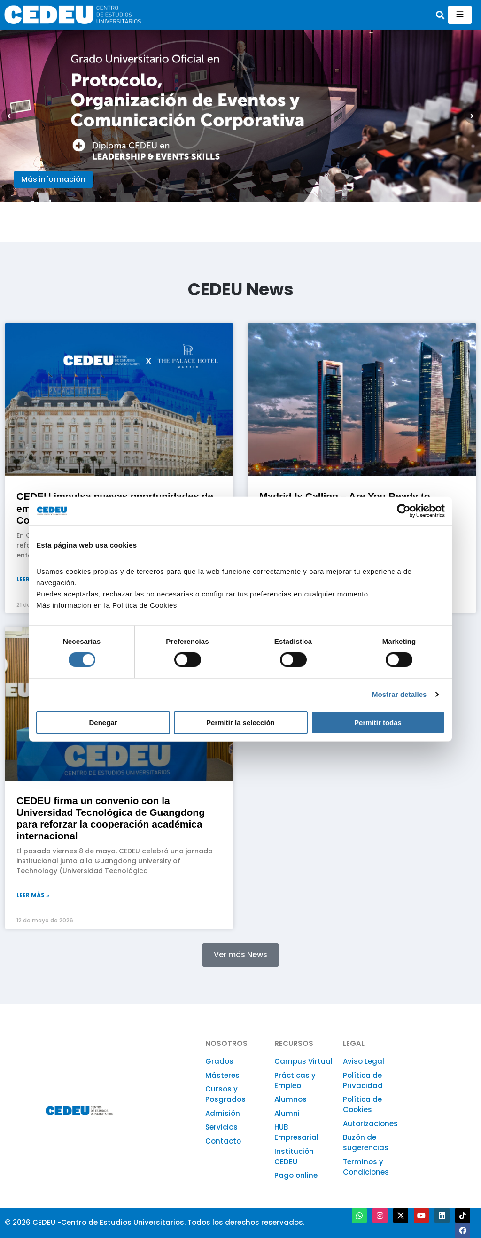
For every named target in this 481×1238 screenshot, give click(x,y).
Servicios (221, 1127)
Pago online (296, 1175)
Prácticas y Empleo (295, 1080)
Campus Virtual (303, 1061)
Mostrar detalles (399, 694)
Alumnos (290, 1099)
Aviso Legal (363, 1061)
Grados (219, 1061)
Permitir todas (378, 722)
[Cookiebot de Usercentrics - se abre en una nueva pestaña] (404, 511)
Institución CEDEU (294, 1156)
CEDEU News (241, 290)
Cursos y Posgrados (225, 1094)
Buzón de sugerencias (365, 1142)
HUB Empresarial (296, 1132)
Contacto (223, 1141)
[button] (440, 15)
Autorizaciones (370, 1124)
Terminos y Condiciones (366, 1167)
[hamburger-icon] (460, 15)
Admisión (222, 1113)
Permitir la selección (240, 722)
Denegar (103, 722)
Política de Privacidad (363, 1080)
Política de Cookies (362, 1104)
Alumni (287, 1113)
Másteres (222, 1075)
